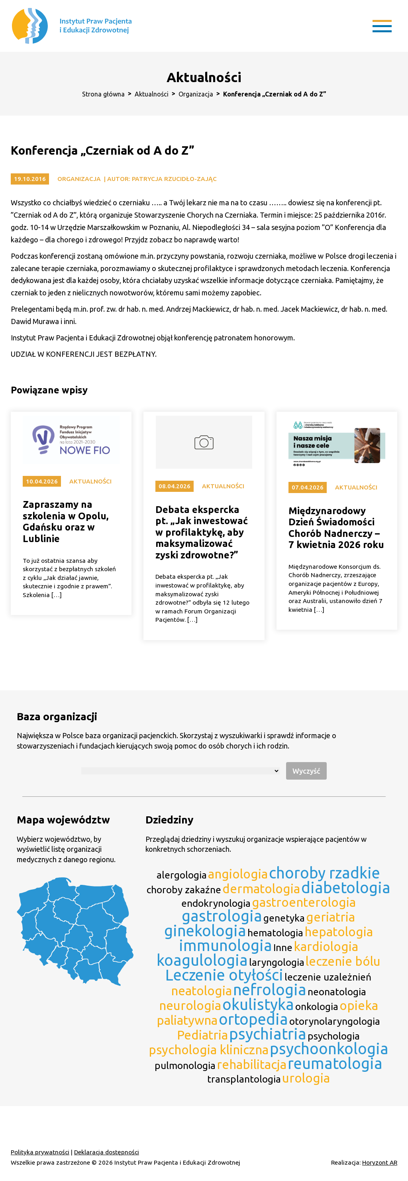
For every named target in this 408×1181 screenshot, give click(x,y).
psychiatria (267, 1033)
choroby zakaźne (184, 889)
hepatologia (338, 932)
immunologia (225, 945)
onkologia (316, 1006)
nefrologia (269, 989)
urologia (306, 1078)
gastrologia (222, 915)
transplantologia (244, 1079)
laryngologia (276, 962)
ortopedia (253, 1019)
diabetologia (345, 887)
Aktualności (152, 94)
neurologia (190, 1005)
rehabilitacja (251, 1064)
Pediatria (202, 1035)
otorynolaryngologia (334, 1021)
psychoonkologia (329, 1048)
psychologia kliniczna (209, 1050)
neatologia (201, 991)
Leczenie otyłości (224, 974)
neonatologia (337, 991)
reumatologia (335, 1063)
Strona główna (103, 94)
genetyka (284, 918)
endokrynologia (216, 903)
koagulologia (202, 960)
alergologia (182, 874)
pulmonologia (185, 1065)
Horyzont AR (379, 1162)
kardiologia (326, 946)
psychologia (334, 1035)
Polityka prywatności (40, 1152)
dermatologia (261, 889)
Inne (282, 947)
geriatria (330, 917)
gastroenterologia (304, 902)
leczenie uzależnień (327, 977)
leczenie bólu (343, 961)
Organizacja (195, 94)
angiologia (238, 874)
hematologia (275, 932)
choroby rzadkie (324, 872)
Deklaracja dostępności (106, 1152)
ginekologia (205, 930)
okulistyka (258, 1004)
